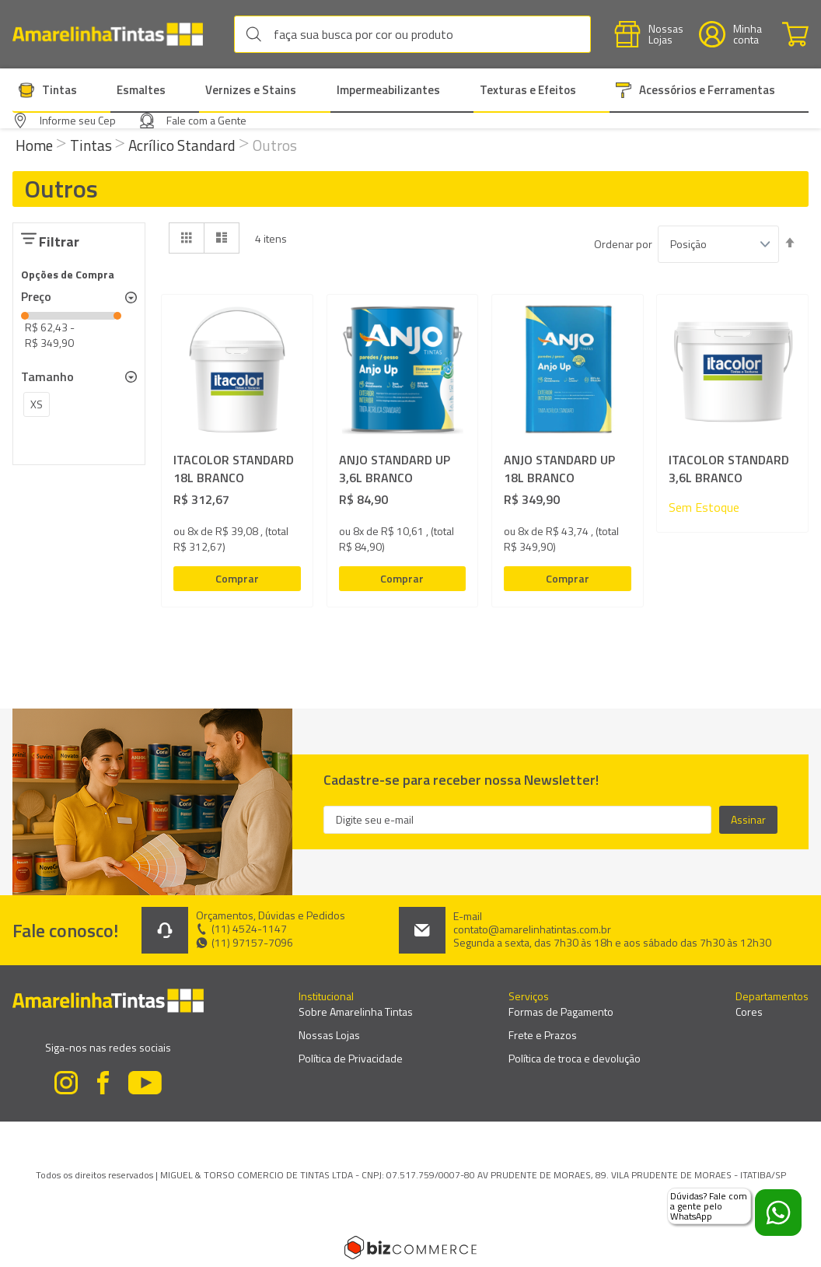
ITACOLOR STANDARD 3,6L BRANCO (729, 469)
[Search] (257, 34)
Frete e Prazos (542, 1035)
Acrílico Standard (183, 145)
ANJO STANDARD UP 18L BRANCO (559, 469)
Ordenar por (623, 244)
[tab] (79, 297)
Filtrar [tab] (59, 241)
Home (36, 145)
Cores (749, 1011)
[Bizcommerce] (410, 1247)
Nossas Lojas (329, 1035)
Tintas (92, 145)
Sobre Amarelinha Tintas (356, 1011)
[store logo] (115, 35)
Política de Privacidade (351, 1058)
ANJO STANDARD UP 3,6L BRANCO (394, 469)
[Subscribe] (748, 820)
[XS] (36, 407)
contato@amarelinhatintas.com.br (532, 929)
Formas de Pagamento (560, 1011)
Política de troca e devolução (574, 1058)
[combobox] (412, 34)
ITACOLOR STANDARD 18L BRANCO (233, 469)
